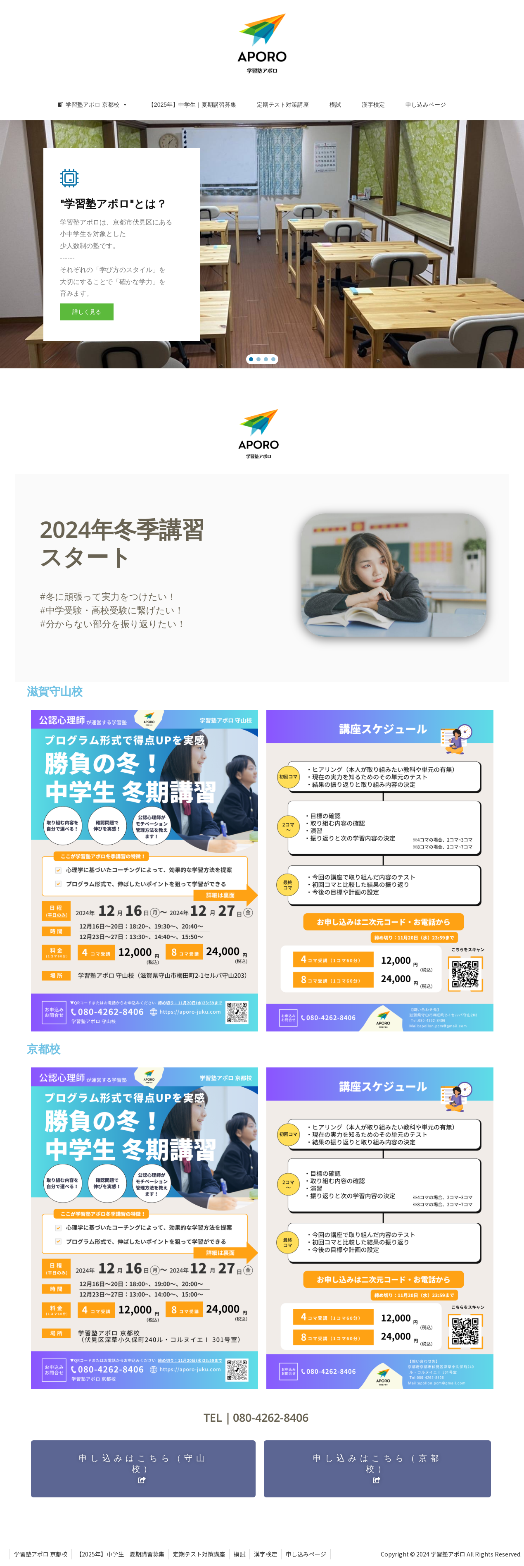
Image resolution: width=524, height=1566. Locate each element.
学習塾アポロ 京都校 (97, 104)
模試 (335, 104)
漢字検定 (373, 104)
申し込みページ (425, 104)
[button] (251, 359)
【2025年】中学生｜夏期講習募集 (192, 104)
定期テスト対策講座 (283, 104)
